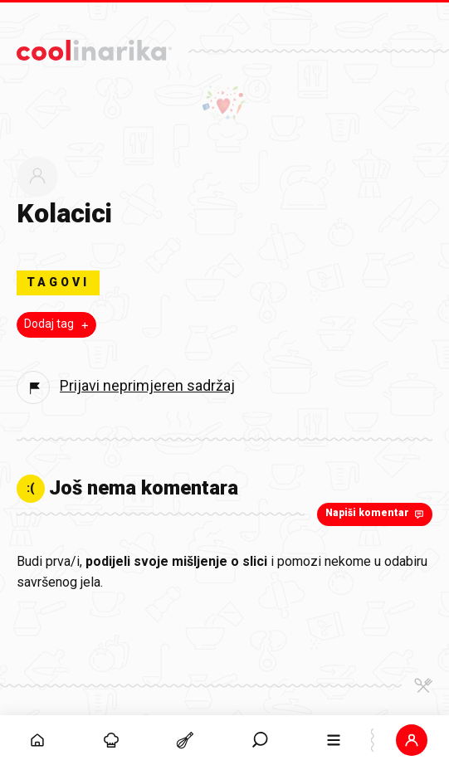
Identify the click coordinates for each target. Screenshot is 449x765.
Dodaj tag (58, 324)
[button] (412, 740)
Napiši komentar (376, 513)
